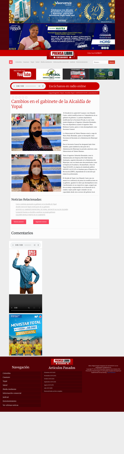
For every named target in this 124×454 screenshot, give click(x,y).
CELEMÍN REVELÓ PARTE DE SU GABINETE (30, 215)
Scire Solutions (112, 372)
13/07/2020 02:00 (81, 93)
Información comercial (61, 62)
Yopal (32, 62)
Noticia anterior (19, 222)
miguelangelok (54, 93)
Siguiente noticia (41, 222)
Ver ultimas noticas (10, 405)
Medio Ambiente (46, 62)
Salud (37, 62)
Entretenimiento (82, 62)
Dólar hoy (90, 53)
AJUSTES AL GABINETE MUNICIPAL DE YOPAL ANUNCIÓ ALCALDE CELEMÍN (42, 209)
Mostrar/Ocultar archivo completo (53, 391)
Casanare (26, 62)
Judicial (72, 62)
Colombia (18, 62)
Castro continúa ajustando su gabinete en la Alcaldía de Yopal (36, 204)
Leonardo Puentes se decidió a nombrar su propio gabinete (35, 212)
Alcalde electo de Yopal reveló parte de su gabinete (33, 207)
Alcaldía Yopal (69, 93)
